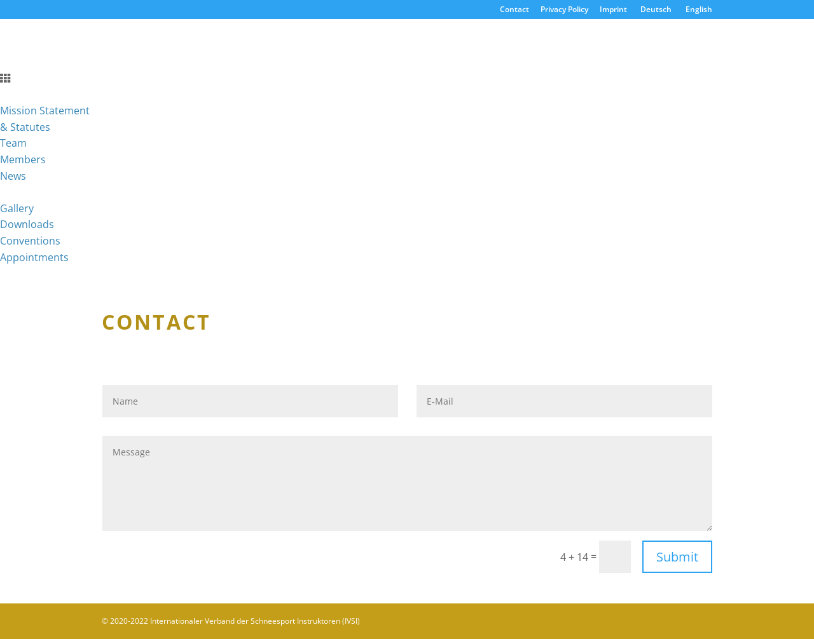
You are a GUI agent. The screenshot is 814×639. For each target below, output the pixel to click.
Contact (514, 10)
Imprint (613, 10)
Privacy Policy (564, 10)
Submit (677, 556)
